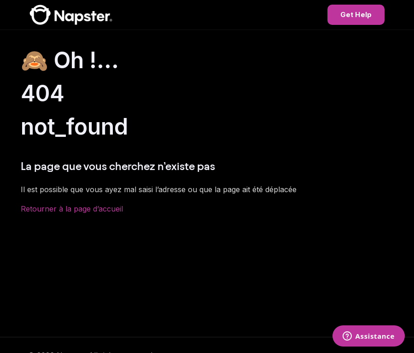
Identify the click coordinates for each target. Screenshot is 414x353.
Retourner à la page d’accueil (72, 208)
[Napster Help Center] (70, 15)
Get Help (356, 14)
